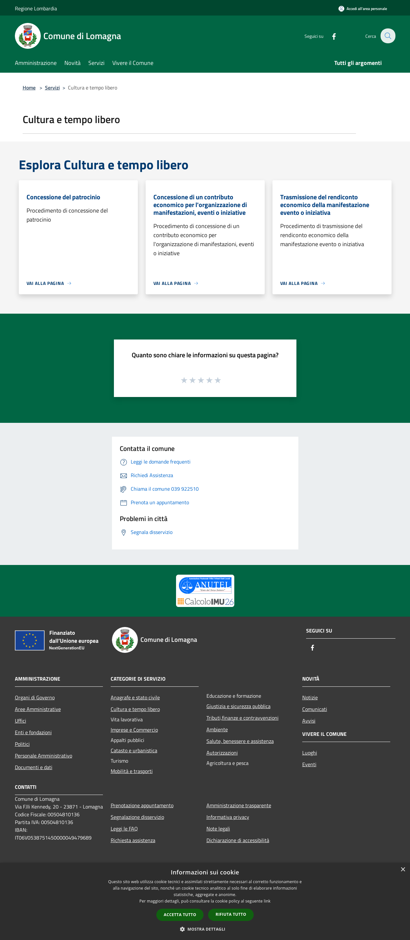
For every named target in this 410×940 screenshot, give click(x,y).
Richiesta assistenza (133, 840)
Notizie (310, 697)
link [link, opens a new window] (267, 901)
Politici (22, 744)
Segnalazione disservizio (137, 817)
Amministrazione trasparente (238, 805)
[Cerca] (387, 36)
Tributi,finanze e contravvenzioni (242, 718)
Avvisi (309, 721)
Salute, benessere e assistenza (240, 741)
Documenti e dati (33, 767)
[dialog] (205, 901)
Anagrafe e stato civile (135, 697)
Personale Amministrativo (43, 755)
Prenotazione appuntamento (142, 805)
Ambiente (217, 729)
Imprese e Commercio (134, 730)
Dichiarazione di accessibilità (237, 840)
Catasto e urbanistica (134, 750)
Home (29, 87)
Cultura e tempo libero (135, 709)
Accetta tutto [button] (180, 914)
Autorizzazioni (222, 753)
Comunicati (314, 709)
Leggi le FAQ (124, 828)
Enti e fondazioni (33, 732)
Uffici (20, 721)
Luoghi (309, 753)
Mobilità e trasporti (132, 771)
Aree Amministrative (38, 709)
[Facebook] (330, 35)
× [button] (402, 869)
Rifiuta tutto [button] (231, 914)
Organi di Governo (35, 697)
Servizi (52, 87)
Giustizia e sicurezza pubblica (238, 706)
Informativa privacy (227, 817)
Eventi (309, 764)
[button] (205, 929)
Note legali (218, 828)
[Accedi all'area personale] (362, 8)
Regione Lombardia (36, 8)
